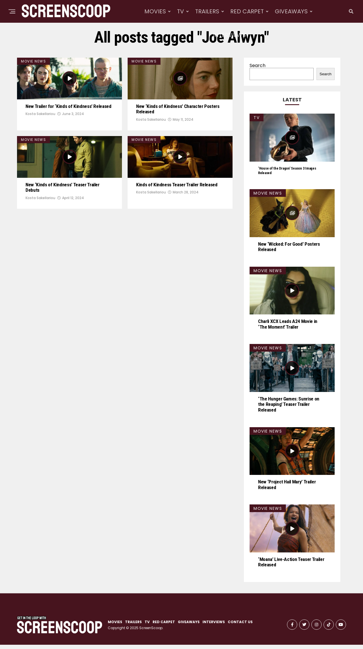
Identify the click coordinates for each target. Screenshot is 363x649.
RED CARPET (247, 11)
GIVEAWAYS (291, 11)
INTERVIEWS (229, 35)
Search (257, 65)
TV (180, 11)
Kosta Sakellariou (40, 137)
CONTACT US (240, 626)
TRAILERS (207, 11)
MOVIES (155, 11)
